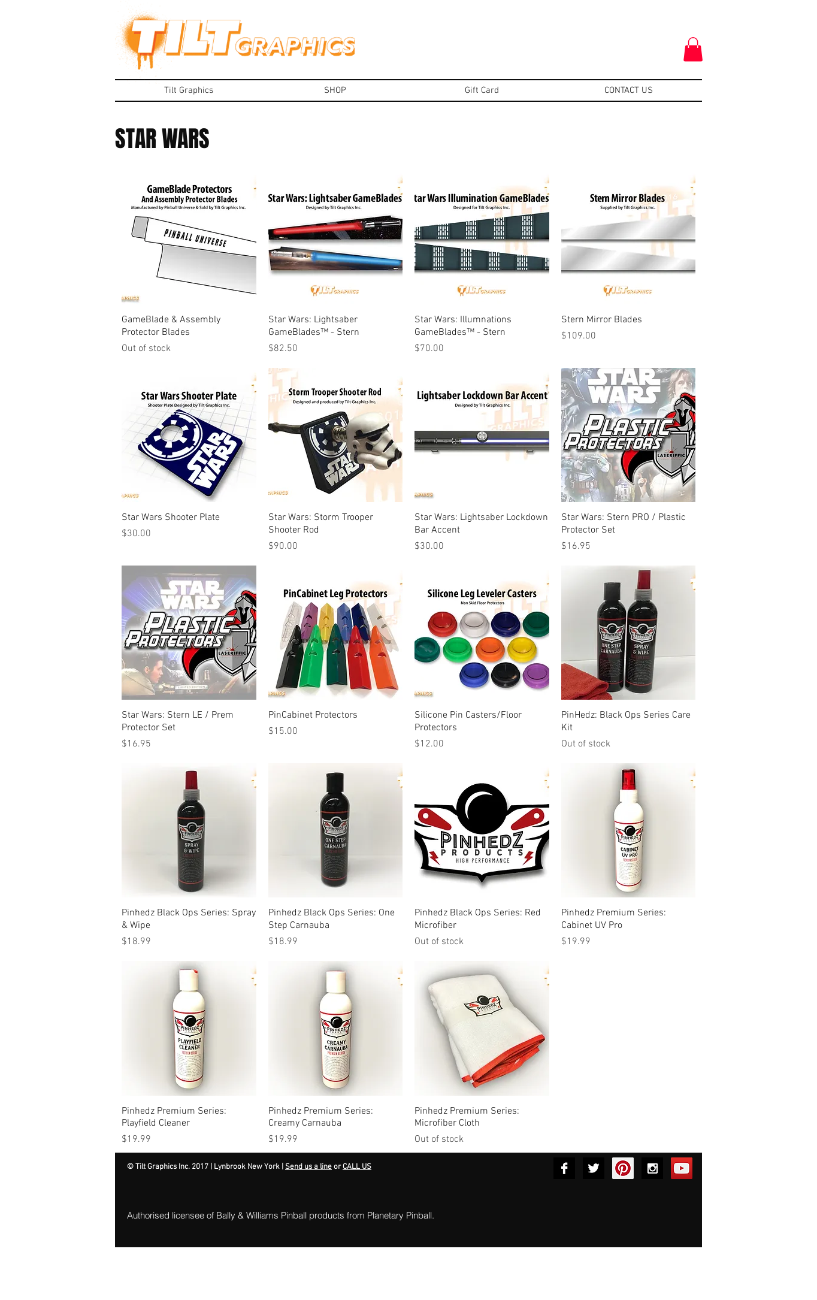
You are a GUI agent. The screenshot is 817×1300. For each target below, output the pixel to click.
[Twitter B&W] (593, 1168)
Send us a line (308, 1167)
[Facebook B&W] (564, 1168)
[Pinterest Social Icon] (623, 1168)
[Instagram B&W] (652, 1168)
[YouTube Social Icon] (681, 1168)
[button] (693, 49)
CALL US (357, 1167)
